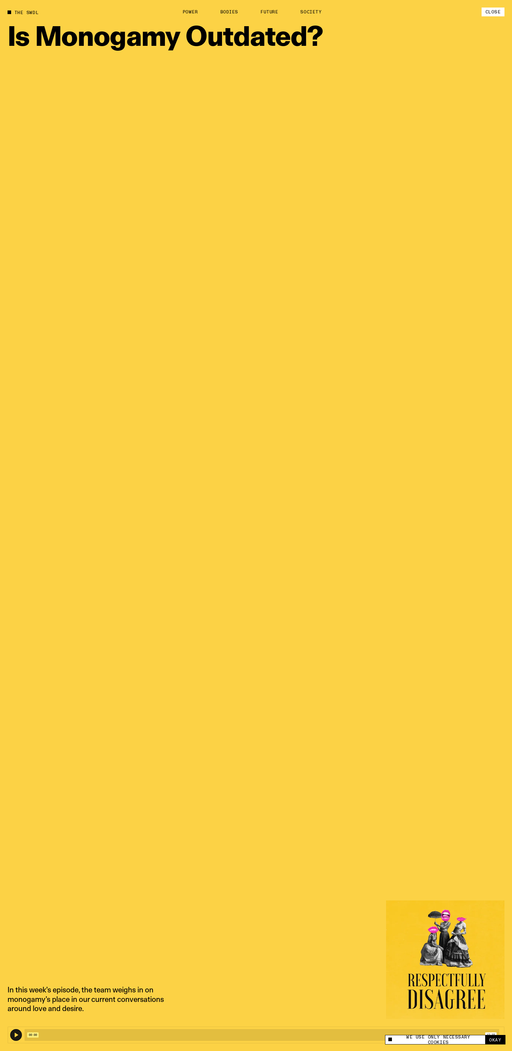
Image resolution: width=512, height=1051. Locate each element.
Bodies (229, 12)
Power (190, 12)
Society (311, 12)
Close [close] (493, 12)
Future (269, 12)
